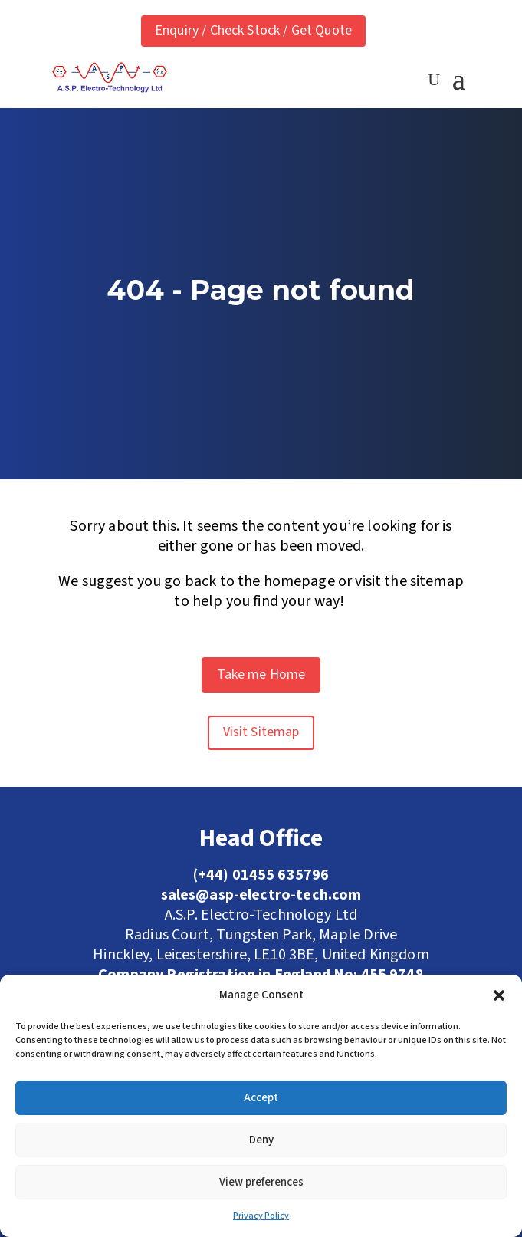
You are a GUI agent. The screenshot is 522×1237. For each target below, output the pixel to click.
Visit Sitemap (261, 732)
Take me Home (261, 674)
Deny (261, 1140)
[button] (499, 995)
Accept (261, 1098)
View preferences (261, 1182)
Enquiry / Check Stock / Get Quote (253, 30)
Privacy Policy (261, 1215)
